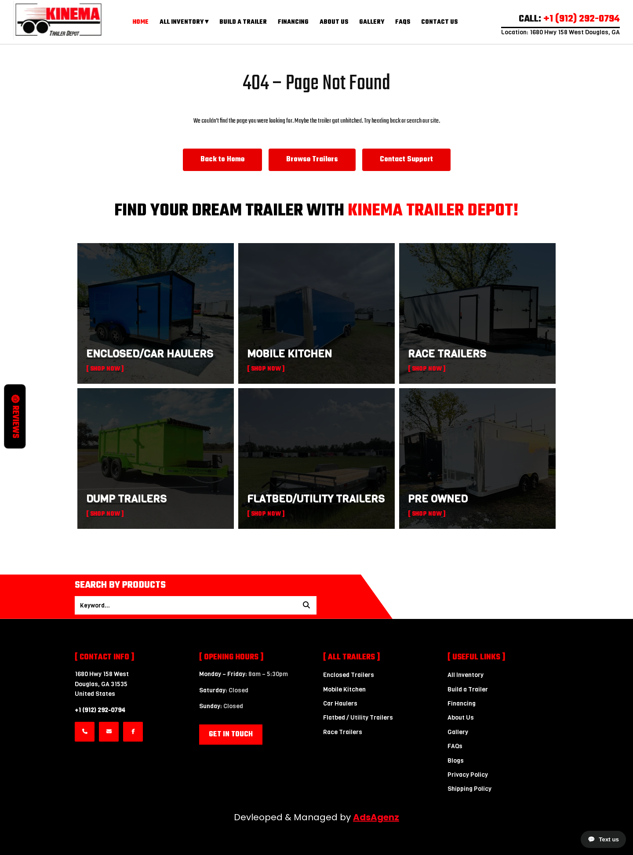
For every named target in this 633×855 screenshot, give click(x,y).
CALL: (569, 18)
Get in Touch (231, 734)
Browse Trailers (312, 159)
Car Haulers (340, 703)
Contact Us (439, 22)
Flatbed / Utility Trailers (358, 717)
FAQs (402, 22)
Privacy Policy (467, 775)
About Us (334, 22)
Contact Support (406, 159)
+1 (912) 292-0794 (100, 710)
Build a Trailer (243, 22)
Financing (293, 22)
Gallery (371, 22)
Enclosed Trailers (348, 675)
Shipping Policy (469, 789)
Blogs (455, 761)
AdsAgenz (376, 817)
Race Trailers (342, 732)
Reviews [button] (15, 416)
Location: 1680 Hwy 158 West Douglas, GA (560, 32)
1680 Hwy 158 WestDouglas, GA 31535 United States (102, 684)
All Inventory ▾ (184, 22)
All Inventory (465, 675)
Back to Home (222, 159)
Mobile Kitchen (344, 689)
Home (141, 22)
